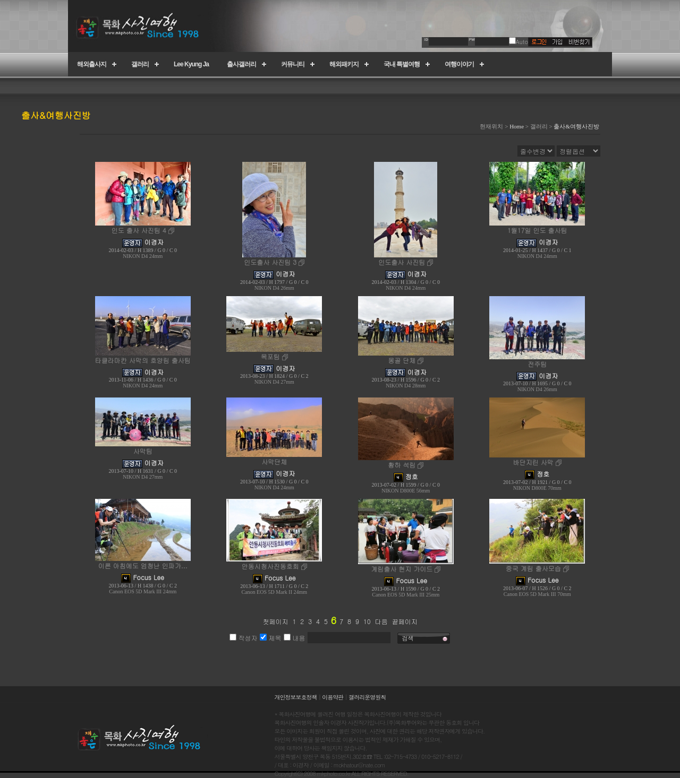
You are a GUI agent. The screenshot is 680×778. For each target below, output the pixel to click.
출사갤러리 (241, 64)
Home (516, 126)
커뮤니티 (292, 64)
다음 (381, 621)
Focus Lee (148, 577)
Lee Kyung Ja (191, 64)
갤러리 (140, 64)
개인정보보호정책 (296, 697)
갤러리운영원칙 (367, 697)
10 (367, 621)
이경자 (154, 241)
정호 (411, 476)
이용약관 (332, 697)
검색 (408, 638)
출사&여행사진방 (576, 126)
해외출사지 (91, 64)
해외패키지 (344, 64)
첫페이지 (275, 621)
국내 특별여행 (402, 64)
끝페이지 (405, 621)
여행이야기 (459, 64)
